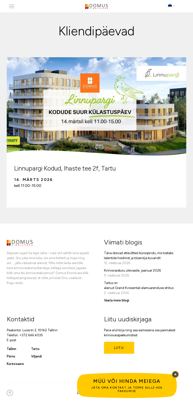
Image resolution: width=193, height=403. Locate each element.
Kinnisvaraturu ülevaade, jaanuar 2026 (132, 270)
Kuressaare (15, 364)
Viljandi (36, 356)
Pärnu (11, 356)
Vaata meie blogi (116, 300)
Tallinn (11, 349)
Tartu (35, 349)
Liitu (119, 348)
